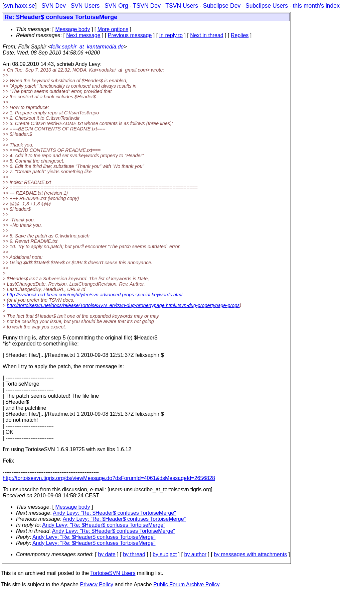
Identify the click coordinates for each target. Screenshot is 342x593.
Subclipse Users (266, 5)
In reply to (171, 35)
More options (113, 29)
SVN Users (85, 5)
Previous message (130, 35)
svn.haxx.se (19, 5)
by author (195, 554)
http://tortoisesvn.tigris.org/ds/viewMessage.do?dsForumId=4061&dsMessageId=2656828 (109, 478)
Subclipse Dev (221, 5)
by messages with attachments (250, 554)
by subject (165, 554)
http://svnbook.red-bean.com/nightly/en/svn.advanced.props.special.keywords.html (94, 294)
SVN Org (116, 5)
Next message (83, 35)
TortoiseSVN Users (112, 573)
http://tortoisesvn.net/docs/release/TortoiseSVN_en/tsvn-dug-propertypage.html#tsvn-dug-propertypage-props (123, 305)
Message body (72, 29)
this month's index (316, 5)
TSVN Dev (147, 5)
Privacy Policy (96, 584)
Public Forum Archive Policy (186, 584)
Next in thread (206, 35)
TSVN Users (181, 5)
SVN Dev (53, 5)
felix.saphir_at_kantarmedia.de (87, 47)
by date (106, 554)
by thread (134, 554)
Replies (239, 35)
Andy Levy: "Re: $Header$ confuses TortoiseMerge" (114, 513)
